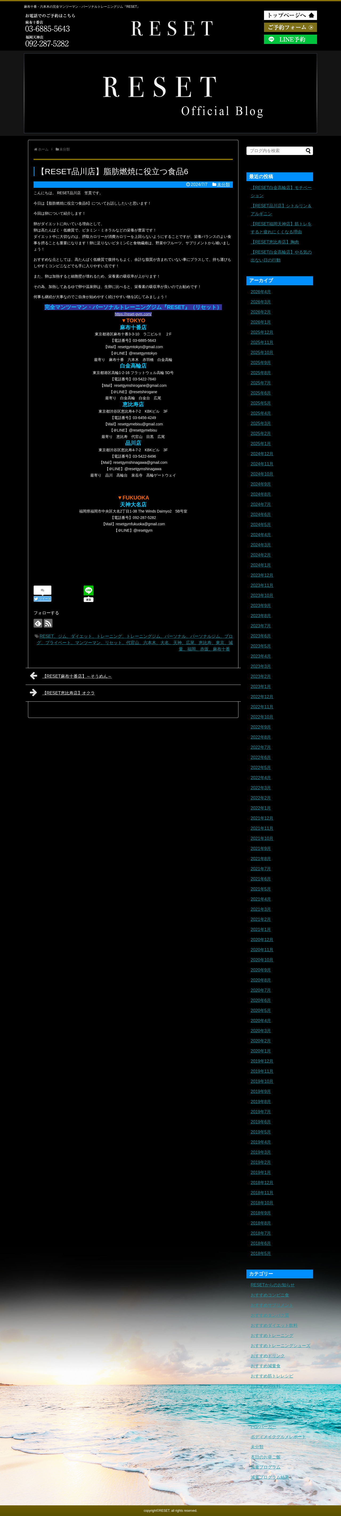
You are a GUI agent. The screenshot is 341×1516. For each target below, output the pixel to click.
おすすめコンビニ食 (270, 1295)
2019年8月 (261, 1101)
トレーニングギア (268, 1416)
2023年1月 (261, 686)
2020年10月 (262, 960)
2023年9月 (261, 605)
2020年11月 (262, 950)
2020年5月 (261, 1010)
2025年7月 (261, 383)
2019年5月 (261, 1132)
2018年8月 (261, 1223)
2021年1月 (261, 929)
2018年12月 (262, 1182)
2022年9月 (261, 727)
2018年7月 (261, 1233)
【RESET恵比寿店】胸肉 (275, 242)
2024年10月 (262, 474)
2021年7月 (261, 869)
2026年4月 (261, 292)
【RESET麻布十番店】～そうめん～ (71, 675)
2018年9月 (261, 1213)
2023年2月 (261, 676)
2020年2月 (261, 1041)
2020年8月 (261, 980)
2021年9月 (261, 848)
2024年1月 (261, 565)
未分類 (223, 184)
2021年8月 (261, 858)
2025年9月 (261, 362)
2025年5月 (261, 403)
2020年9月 (261, 970)
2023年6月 (261, 636)
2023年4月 (261, 656)
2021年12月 (262, 818)
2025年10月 (262, 352)
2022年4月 (261, 777)
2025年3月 (261, 423)
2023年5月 (261, 646)
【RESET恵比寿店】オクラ (62, 692)
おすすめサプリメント (272, 1305)
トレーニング (263, 1406)
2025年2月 (261, 433)
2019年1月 (261, 1172)
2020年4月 (261, 1020)
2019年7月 (261, 1111)
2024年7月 (261, 504)
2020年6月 (261, 1000)
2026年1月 (261, 322)
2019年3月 (261, 1152)
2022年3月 (261, 788)
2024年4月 (261, 535)
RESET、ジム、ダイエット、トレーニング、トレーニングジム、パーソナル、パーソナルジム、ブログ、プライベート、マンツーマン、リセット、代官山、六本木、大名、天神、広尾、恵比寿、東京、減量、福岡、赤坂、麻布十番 (135, 642)
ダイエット (261, 1396)
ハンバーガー (263, 1426)
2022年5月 (261, 767)
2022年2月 (261, 798)
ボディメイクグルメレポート (278, 1436)
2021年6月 (261, 879)
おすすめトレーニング (272, 1335)
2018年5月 (261, 1253)
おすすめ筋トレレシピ (272, 1376)
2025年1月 (261, 443)
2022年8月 (261, 737)
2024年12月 (262, 454)
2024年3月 (261, 545)
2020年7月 (261, 990)
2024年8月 (261, 494)
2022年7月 (261, 747)
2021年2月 (261, 919)
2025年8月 (261, 373)
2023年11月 (262, 585)
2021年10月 (262, 838)
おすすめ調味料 (266, 1386)
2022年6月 (261, 757)
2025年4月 (261, 413)
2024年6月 (261, 514)
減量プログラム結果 (270, 1477)
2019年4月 (261, 1142)
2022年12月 (262, 696)
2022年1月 (261, 808)
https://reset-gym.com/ (133, 314)
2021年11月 (262, 828)
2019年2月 (261, 1162)
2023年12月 (262, 575)
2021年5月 (261, 889)
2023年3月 (261, 666)
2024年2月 (261, 555)
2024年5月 (261, 524)
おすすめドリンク (268, 1356)
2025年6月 (261, 393)
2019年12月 (262, 1061)
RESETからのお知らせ (273, 1285)
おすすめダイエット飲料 (274, 1325)
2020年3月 (261, 1031)
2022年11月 (262, 707)
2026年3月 (261, 302)
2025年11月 (262, 342)
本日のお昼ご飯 (266, 1457)
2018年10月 (262, 1203)
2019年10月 (262, 1081)
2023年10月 (262, 595)
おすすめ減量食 (266, 1366)
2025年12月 (262, 332)
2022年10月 (262, 717)
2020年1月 (261, 1051)
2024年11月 (262, 464)
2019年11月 (262, 1071)
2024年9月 (261, 484)
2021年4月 (261, 899)
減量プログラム (266, 1467)
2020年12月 (262, 939)
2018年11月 (262, 1192)
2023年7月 (261, 626)
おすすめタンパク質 (270, 1315)
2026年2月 (261, 312)
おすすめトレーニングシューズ (280, 1345)
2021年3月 (261, 909)
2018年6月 (261, 1243)
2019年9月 (261, 1091)
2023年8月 (261, 615)
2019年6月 (261, 1122)
